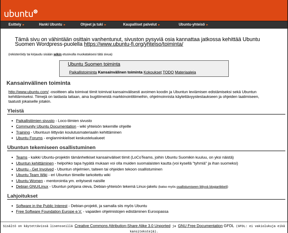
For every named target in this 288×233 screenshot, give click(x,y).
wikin (58, 54)
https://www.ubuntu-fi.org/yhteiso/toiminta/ (133, 44)
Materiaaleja (185, 72)
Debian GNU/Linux (32, 186)
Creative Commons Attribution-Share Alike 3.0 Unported (123, 225)
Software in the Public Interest (42, 205)
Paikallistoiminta (83, 72)
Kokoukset (153, 72)
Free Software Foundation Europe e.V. (49, 211)
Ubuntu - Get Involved (35, 169)
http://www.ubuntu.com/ (28, 92)
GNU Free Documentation (200, 225)
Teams (21, 157)
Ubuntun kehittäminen (35, 163)
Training (23, 132)
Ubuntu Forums (29, 138)
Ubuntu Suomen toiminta (94, 64)
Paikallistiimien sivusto (35, 120)
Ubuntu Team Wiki (31, 174)
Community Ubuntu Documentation (46, 126)
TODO (168, 72)
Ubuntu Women (29, 180)
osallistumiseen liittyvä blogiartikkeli (202, 186)
